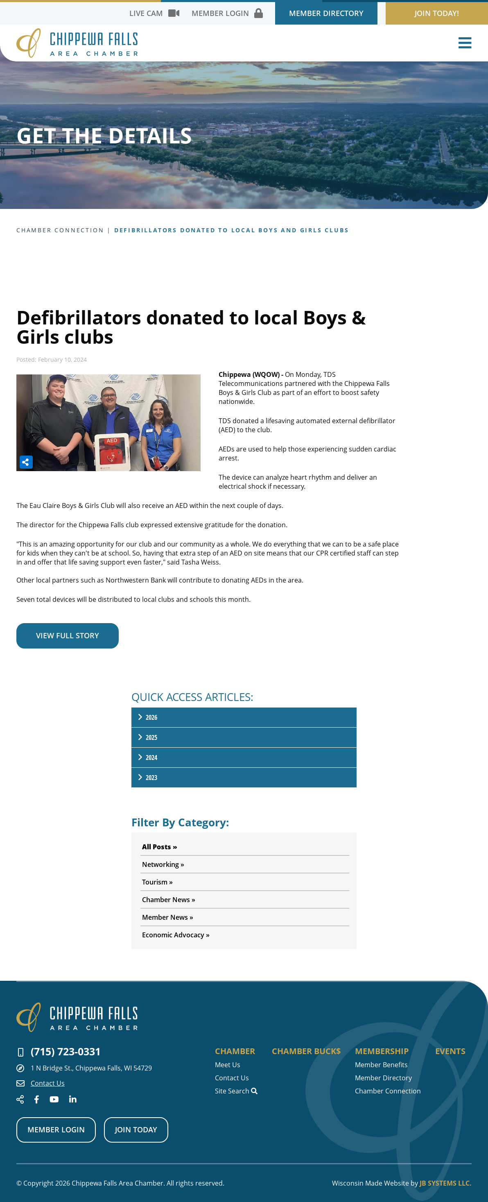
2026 (146, 717)
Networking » (163, 864)
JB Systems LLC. (446, 1183)
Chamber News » (168, 899)
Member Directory (326, 13)
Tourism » (157, 882)
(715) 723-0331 (59, 1051)
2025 (146, 737)
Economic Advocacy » (176, 934)
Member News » (167, 917)
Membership (382, 1051)
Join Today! (437, 13)
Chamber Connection (388, 1090)
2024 (146, 757)
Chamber (235, 1051)
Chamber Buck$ (306, 1051)
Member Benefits (381, 1064)
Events (450, 1051)
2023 (146, 777)
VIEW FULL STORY (67, 635)
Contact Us (40, 1083)
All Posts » (159, 846)
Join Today (136, 1129)
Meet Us (227, 1064)
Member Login (56, 1129)
